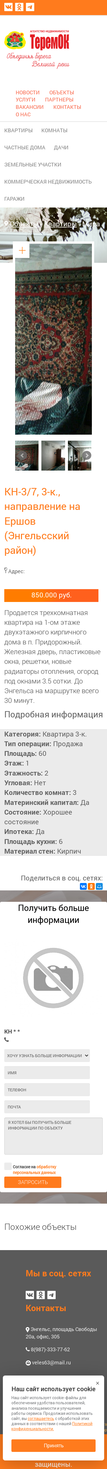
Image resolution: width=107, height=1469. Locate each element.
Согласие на (30, 1166)
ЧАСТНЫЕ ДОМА (24, 147)
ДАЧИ (61, 147)
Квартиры (60, 223)
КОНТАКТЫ (67, 106)
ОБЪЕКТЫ (61, 92)
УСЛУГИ (25, 99)
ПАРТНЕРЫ (59, 99)
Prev (22, 455)
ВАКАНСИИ (30, 106)
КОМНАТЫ (54, 130)
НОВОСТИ (28, 92)
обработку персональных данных (34, 1169)
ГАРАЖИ (14, 198)
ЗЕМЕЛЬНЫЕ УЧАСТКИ (32, 164)
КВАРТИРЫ (18, 130)
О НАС (23, 114)
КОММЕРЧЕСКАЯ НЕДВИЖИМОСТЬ (48, 181)
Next (86, 455)
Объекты (24, 223)
